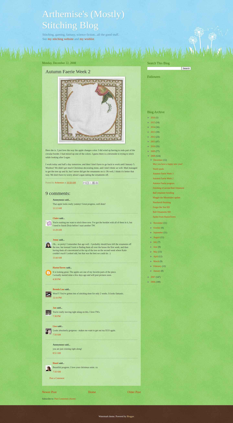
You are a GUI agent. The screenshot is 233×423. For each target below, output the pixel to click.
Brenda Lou (58, 289)
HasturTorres (59, 267)
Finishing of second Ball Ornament (168, 188)
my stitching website (61, 39)
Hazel (55, 363)
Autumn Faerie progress (163, 183)
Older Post (134, 392)
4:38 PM (57, 279)
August (156, 237)
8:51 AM (57, 353)
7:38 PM (57, 316)
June (155, 247)
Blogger (130, 416)
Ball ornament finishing (163, 193)
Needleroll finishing (162, 202)
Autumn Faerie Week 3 (163, 173)
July (155, 242)
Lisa (55, 326)
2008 (153, 156)
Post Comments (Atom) (65, 399)
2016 (153, 117)
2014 (153, 127)
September (158, 232)
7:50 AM (57, 334)
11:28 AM (57, 230)
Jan (54, 308)
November (158, 223)
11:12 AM (57, 208)
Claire (56, 218)
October (157, 228)
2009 (153, 151)
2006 (153, 282)
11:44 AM (57, 258)
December (158, 160)
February (157, 266)
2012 (153, 137)
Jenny (55, 240)
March (156, 261)
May (155, 252)
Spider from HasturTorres (164, 217)
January (157, 271)
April (156, 256)
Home (92, 392)
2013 (153, 132)
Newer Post (49, 392)
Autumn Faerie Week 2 (163, 178)
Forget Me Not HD (161, 207)
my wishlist (87, 39)
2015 (153, 122)
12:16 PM (57, 298)
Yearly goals (158, 169)
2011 (153, 141)
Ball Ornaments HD (162, 212)
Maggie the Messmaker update (166, 197)
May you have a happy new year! (168, 164)
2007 (153, 277)
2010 (153, 146)
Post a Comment (57, 378)
